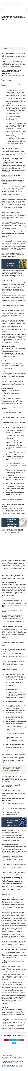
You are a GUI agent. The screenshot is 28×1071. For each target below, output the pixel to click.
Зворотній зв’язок (5, 1066)
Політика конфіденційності (17, 1066)
